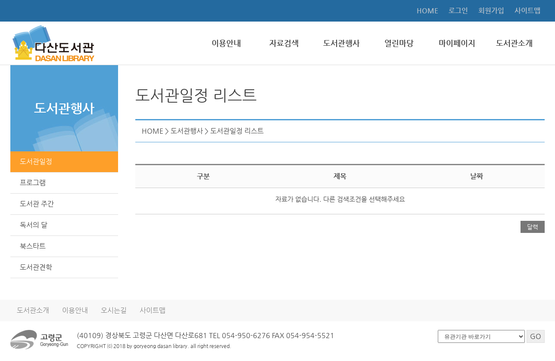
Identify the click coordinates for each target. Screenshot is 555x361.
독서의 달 (33, 225)
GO (535, 336)
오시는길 (114, 310)
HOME (427, 10)
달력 (532, 226)
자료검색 (284, 42)
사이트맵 (527, 10)
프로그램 (33, 183)
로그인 (458, 10)
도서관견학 (36, 267)
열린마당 (399, 42)
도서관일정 (36, 161)
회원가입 (491, 10)
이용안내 (226, 42)
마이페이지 (457, 42)
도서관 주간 (37, 204)
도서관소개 (514, 42)
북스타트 (33, 246)
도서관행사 (341, 42)
